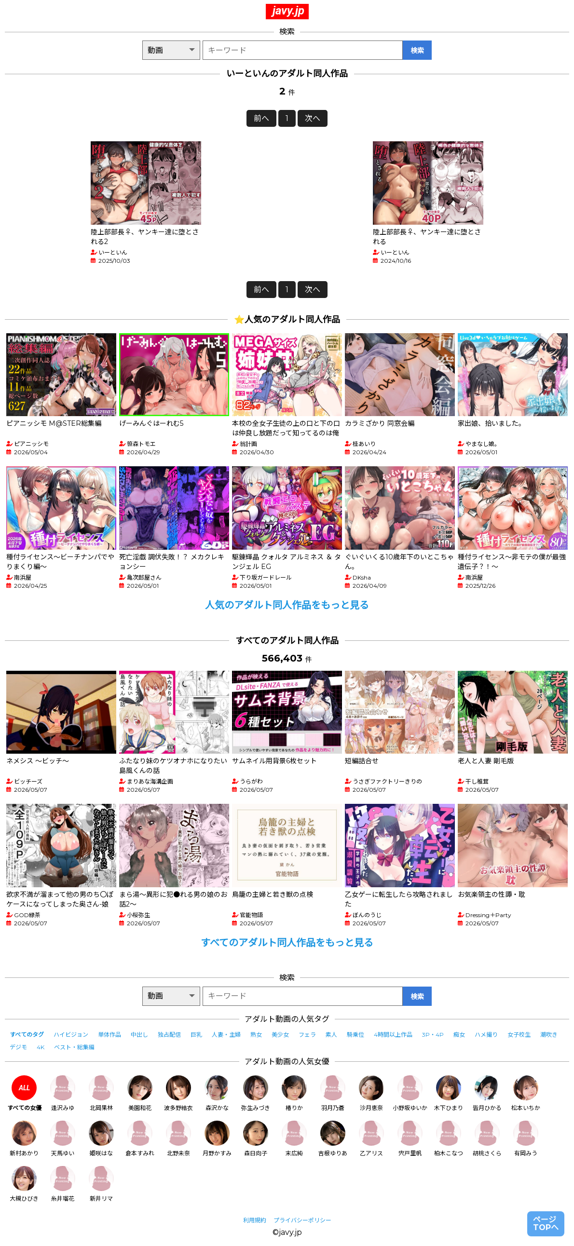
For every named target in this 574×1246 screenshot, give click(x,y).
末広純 (294, 1139)
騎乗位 (355, 1034)
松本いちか (525, 1093)
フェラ (307, 1034)
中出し (139, 1034)
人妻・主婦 (226, 1034)
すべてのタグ (27, 1034)
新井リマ (101, 1184)
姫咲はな (101, 1139)
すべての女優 (24, 1093)
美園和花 (139, 1093)
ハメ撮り (486, 1034)
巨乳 (196, 1034)
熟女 (256, 1034)
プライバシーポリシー (302, 1220)
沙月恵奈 (371, 1093)
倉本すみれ (139, 1139)
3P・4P (433, 1034)
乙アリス (371, 1139)
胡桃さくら (487, 1139)
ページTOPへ (546, 1223)
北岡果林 (101, 1093)
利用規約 (254, 1220)
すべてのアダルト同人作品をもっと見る (287, 943)
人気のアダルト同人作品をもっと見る (287, 605)
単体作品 (109, 1034)
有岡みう (525, 1139)
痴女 (459, 1034)
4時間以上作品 (393, 1034)
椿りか (294, 1093)
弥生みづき (255, 1093)
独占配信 (169, 1034)
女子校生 (519, 1034)
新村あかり (24, 1139)
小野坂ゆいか (410, 1093)
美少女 (280, 1034)
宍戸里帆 (410, 1139)
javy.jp (288, 10)
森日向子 (255, 1139)
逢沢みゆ (62, 1093)
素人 (331, 1034)
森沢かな (217, 1093)
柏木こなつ (448, 1139)
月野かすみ (217, 1139)
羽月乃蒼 (332, 1093)
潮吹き (549, 1034)
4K (40, 1047)
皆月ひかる (487, 1093)
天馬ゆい (62, 1139)
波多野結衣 (178, 1093)
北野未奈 (178, 1139)
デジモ (18, 1047)
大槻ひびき (24, 1184)
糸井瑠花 (62, 1184)
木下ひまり (448, 1093)
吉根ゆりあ (332, 1139)
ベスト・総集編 (74, 1047)
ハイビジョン (71, 1034)
